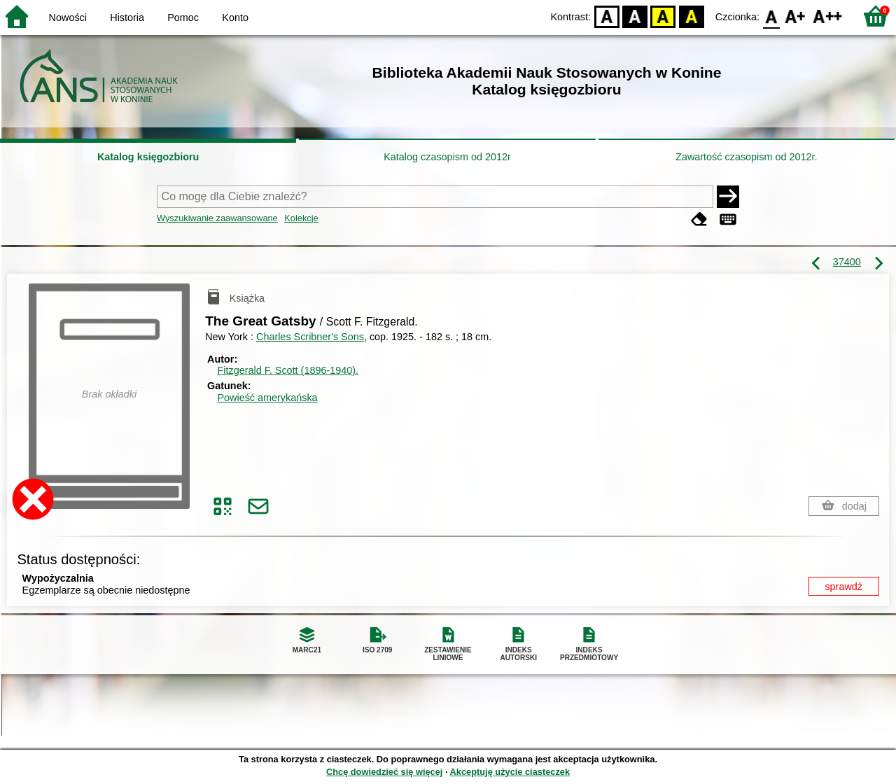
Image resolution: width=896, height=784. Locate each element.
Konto (235, 17)
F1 (795, 16)
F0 (771, 16)
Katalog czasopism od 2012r (447, 156)
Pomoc (183, 17)
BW (635, 16)
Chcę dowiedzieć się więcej (384, 771)
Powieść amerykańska (267, 397)
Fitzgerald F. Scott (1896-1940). (287, 370)
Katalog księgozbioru (148, 156)
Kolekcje (301, 218)
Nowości (68, 17)
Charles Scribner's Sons (310, 336)
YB (663, 16)
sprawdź (843, 586)
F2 (827, 16)
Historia (127, 17)
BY (691, 16)
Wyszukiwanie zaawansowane (217, 218)
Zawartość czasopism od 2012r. (746, 156)
